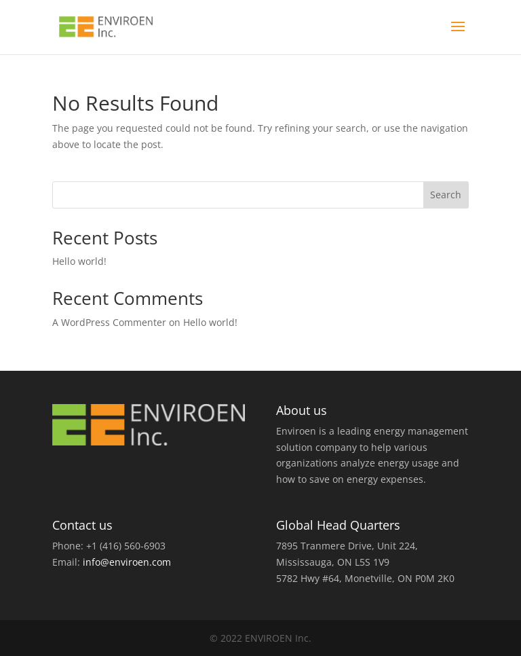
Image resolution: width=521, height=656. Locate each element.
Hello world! (79, 261)
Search (445, 194)
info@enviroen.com (127, 561)
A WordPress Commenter (109, 322)
